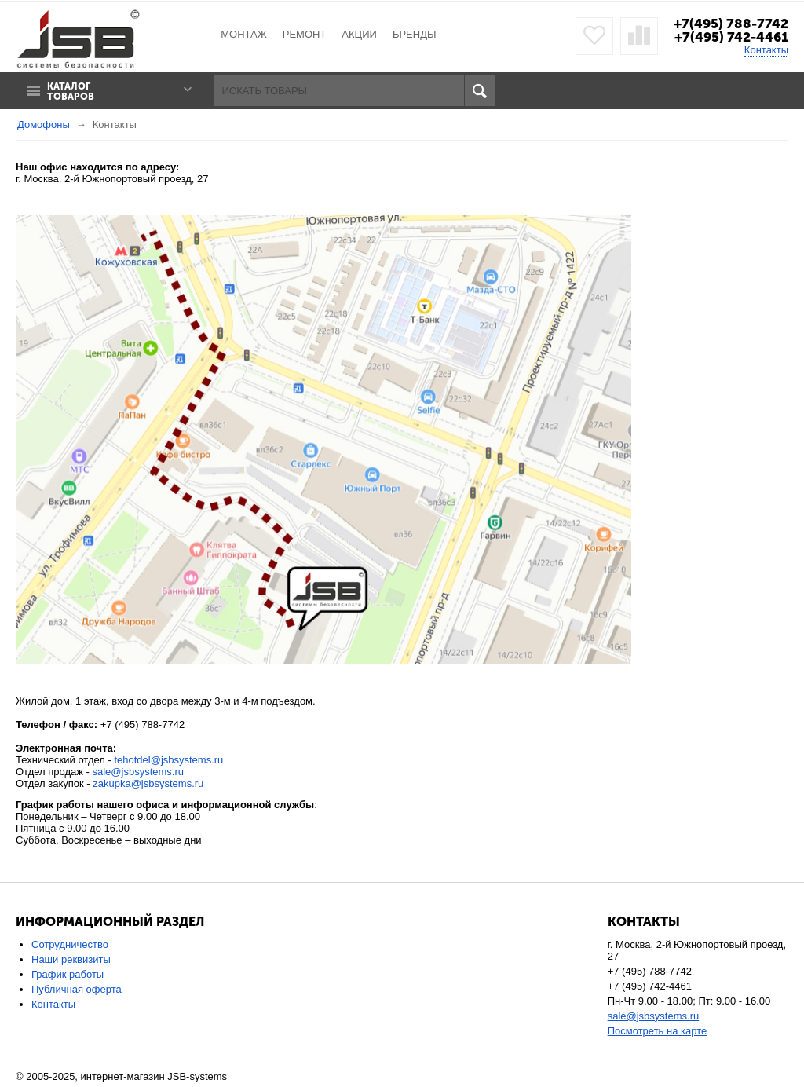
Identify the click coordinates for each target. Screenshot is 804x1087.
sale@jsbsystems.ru (139, 772)
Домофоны (43, 124)
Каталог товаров (70, 92)
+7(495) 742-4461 (731, 37)
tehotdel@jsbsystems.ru (168, 760)
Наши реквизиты (71, 959)
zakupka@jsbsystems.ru (148, 783)
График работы (67, 974)
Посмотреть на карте (657, 1031)
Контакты (766, 50)
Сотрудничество (69, 944)
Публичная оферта (76, 989)
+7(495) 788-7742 (731, 23)
